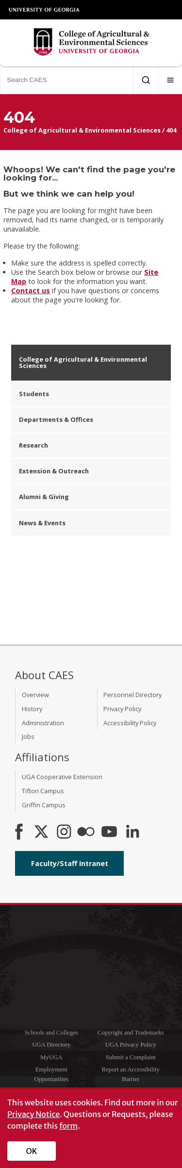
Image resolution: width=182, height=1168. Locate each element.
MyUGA (51, 1057)
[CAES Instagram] (64, 832)
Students (34, 393)
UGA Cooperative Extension (62, 776)
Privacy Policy (122, 708)
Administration (43, 722)
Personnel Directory (132, 694)
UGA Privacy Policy (130, 1044)
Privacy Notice (33, 1114)
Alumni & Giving (44, 496)
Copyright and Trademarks (131, 1032)
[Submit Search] (146, 80)
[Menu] (170, 80)
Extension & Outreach (54, 471)
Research (33, 445)
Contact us (30, 290)
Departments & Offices (56, 419)
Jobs (28, 736)
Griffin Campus (44, 805)
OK (31, 1151)
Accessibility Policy (129, 722)
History (32, 708)
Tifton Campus (43, 790)
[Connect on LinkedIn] (132, 832)
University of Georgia (45, 10)
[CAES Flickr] (86, 832)
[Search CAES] (66, 80)
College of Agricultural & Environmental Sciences (82, 130)
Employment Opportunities (51, 1074)
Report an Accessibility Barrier (131, 1074)
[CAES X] (42, 832)
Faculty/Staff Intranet (69, 863)
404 (171, 130)
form (68, 1126)
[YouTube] (109, 832)
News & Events (42, 522)
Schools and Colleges (51, 1032)
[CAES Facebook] (19, 832)
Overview (35, 694)
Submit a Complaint (131, 1057)
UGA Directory (51, 1044)
